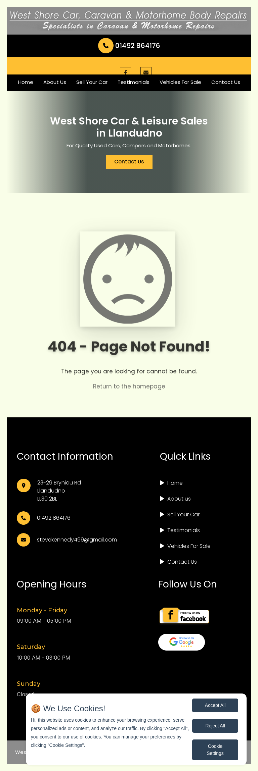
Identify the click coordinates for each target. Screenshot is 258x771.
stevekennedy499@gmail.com (77, 540)
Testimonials (133, 82)
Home (25, 82)
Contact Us (225, 82)
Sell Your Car (92, 82)
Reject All (215, 725)
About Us (54, 82)
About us (179, 499)
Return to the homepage (129, 391)
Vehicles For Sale (180, 82)
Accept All (215, 705)
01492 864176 (129, 45)
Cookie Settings (215, 749)
